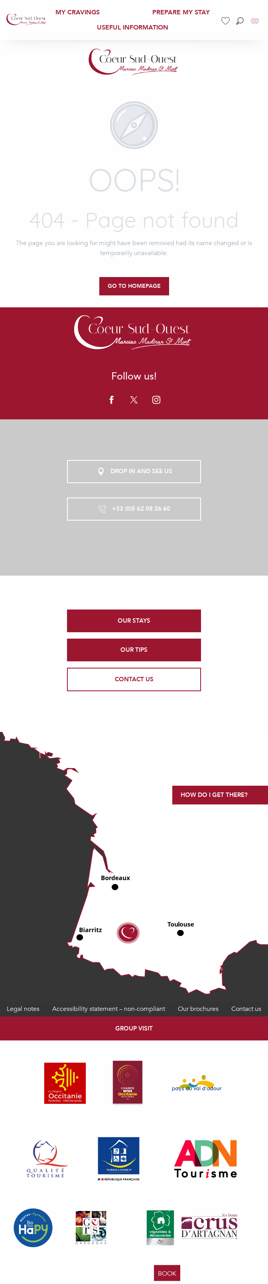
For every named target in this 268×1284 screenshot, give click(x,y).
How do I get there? (214, 795)
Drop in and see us (134, 471)
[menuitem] (26, 19)
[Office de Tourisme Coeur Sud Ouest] (134, 62)
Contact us (246, 1009)
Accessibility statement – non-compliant (108, 1009)
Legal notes (23, 1009)
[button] (240, 21)
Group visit (134, 1028)
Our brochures (198, 1009)
